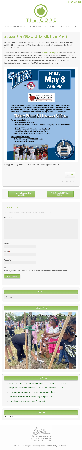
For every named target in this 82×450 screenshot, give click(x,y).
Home (7, 27)
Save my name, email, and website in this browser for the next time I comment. (35, 271)
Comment (9, 217)
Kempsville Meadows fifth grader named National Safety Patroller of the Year (36, 388)
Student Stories (70, 27)
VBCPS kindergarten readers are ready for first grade (27, 401)
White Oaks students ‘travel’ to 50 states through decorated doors (32, 392)
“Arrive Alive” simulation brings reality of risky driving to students (31, 397)
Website (7, 260)
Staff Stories (56, 27)
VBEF (72, 175)
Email (7, 251)
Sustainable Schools (41, 27)
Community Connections (20, 27)
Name (7, 243)
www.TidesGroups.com (51, 52)
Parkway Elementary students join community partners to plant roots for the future (38, 383)
